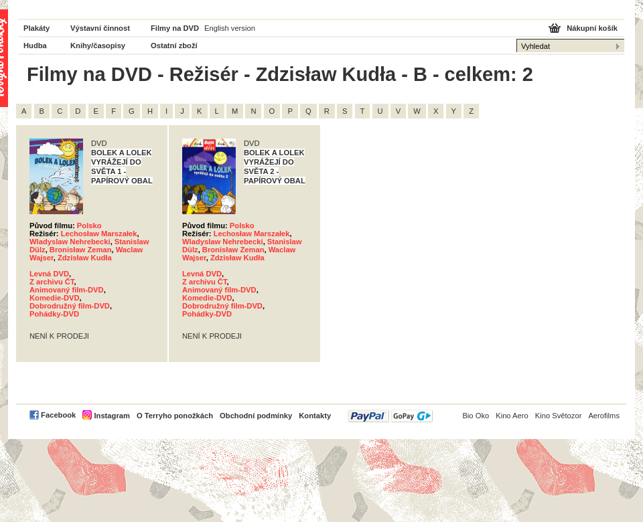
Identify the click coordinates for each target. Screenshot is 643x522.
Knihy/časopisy (97, 45)
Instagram (111, 416)
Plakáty (36, 28)
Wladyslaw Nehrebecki (70, 242)
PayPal (390, 416)
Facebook (58, 415)
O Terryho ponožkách (175, 416)
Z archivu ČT (51, 282)
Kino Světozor (558, 416)
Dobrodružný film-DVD (69, 306)
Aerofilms (604, 416)
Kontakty (315, 416)
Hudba (35, 45)
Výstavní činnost (100, 28)
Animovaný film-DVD (66, 290)
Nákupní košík (592, 28)
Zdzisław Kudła (85, 258)
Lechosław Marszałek (99, 234)
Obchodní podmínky (256, 416)
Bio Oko (475, 416)
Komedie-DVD (54, 298)
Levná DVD (49, 274)
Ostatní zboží (174, 45)
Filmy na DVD (175, 28)
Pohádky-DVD (54, 314)
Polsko (89, 226)
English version (229, 28)
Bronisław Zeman (81, 250)
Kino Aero (512, 416)
